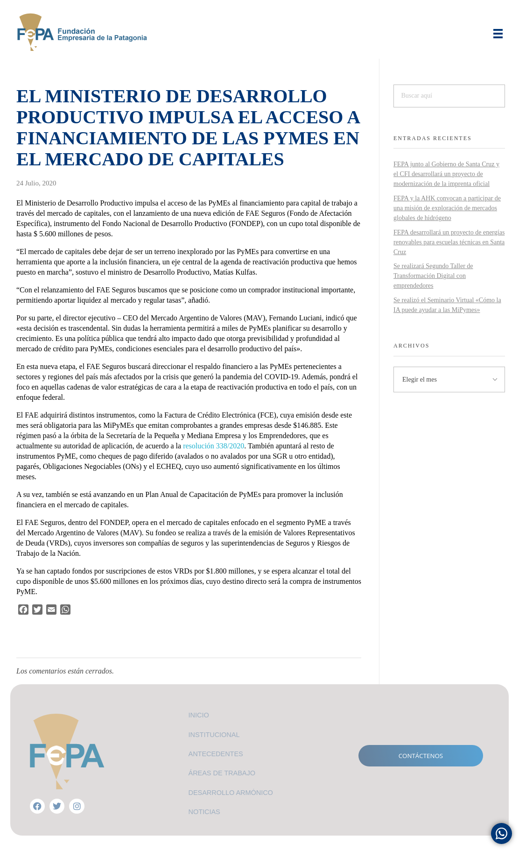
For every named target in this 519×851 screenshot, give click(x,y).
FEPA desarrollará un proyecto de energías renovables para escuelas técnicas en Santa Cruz (449, 242)
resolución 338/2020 (213, 446)
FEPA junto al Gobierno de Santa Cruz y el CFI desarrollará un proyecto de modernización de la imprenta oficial (446, 174)
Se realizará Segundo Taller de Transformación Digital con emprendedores (433, 275)
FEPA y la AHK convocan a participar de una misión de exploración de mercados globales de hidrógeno (447, 208)
